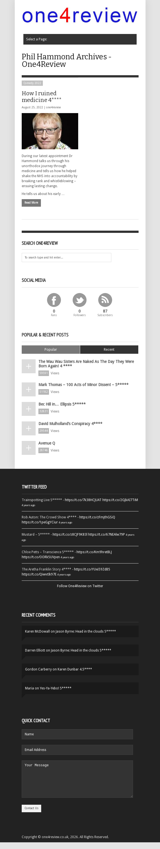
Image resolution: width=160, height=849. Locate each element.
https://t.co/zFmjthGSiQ (97, 517)
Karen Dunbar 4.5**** (75, 669)
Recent (109, 349)
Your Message (77, 782)
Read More (31, 202)
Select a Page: (34, 39)
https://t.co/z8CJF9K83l (70, 534)
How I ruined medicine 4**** (41, 96)
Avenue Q (46, 443)
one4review (53, 107)
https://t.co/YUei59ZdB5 (92, 569)
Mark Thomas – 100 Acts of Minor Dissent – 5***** (83, 384)
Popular (51, 349)
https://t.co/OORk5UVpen (41, 557)
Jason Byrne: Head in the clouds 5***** (86, 631)
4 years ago (28, 505)
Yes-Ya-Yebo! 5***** (56, 688)
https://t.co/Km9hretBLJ (94, 552)
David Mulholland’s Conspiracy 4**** (70, 423)
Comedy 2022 (32, 83)
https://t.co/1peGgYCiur (40, 522)
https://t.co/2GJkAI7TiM (120, 500)
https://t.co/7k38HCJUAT (83, 500)
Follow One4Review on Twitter (80, 586)
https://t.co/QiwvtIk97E (39, 574)
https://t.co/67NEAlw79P (106, 534)
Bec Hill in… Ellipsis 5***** (62, 404)
